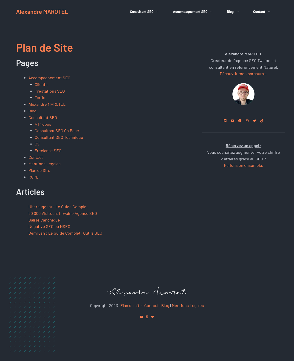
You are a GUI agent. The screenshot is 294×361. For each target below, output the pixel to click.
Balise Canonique (44, 219)
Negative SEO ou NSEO (49, 226)
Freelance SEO (48, 150)
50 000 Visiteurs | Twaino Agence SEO (62, 213)
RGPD (33, 176)
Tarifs (40, 97)
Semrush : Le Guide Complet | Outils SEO (65, 233)
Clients (41, 84)
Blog (236, 11)
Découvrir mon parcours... (243, 73)
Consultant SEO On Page (57, 130)
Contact (265, 11)
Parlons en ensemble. (243, 165)
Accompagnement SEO (196, 11)
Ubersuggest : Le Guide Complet (58, 206)
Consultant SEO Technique (59, 137)
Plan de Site (39, 170)
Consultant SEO (148, 11)
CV (37, 143)
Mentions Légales (44, 163)
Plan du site (131, 305)
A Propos (43, 124)
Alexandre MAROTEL (42, 11)
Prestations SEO (50, 91)
